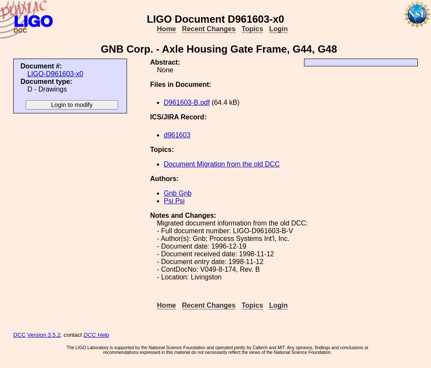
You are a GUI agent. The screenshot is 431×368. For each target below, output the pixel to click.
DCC (19, 335)
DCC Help (96, 335)
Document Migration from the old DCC (222, 164)
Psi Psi (174, 201)
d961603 (177, 135)
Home (166, 29)
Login (278, 29)
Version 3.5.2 (44, 335)
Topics (252, 29)
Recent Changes (209, 29)
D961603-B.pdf (187, 102)
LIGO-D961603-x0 (55, 73)
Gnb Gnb (178, 193)
